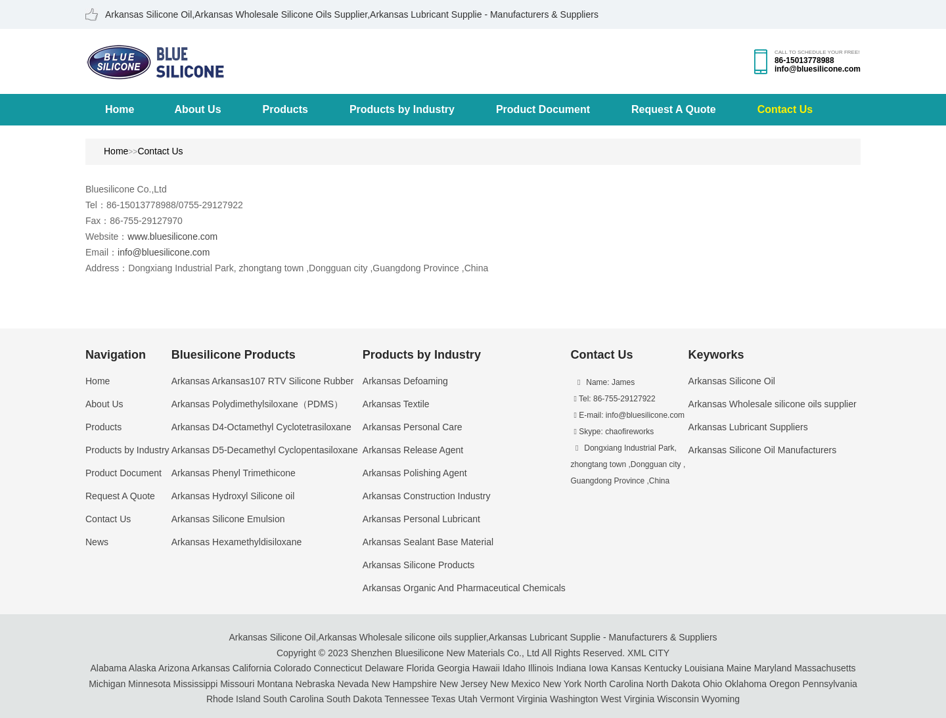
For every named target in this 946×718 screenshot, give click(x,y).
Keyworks (716, 354)
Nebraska (315, 684)
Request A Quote (673, 109)
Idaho (514, 668)
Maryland (773, 668)
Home (119, 109)
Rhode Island (233, 699)
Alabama (108, 668)
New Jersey (463, 684)
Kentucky (663, 668)
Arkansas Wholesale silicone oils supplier (402, 637)
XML (636, 653)
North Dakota (673, 684)
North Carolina (613, 684)
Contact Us (785, 109)
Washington (574, 699)
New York (562, 684)
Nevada (353, 684)
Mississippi (195, 684)
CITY (658, 653)
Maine (739, 668)
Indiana (571, 668)
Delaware (384, 668)
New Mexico (515, 684)
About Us (197, 109)
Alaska (142, 668)
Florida (420, 668)
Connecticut (338, 668)
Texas (444, 699)
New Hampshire (405, 684)
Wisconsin (678, 699)
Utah (468, 699)
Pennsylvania (830, 684)
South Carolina (293, 699)
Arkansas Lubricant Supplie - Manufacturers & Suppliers (603, 637)
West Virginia (627, 699)
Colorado (292, 668)
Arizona (173, 668)
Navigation (115, 354)
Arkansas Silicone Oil (272, 637)
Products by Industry (402, 109)
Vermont (497, 699)
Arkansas (211, 668)
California (252, 668)
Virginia (532, 699)
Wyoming (721, 699)
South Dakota (354, 699)
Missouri (237, 684)
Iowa (598, 668)
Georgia (453, 668)
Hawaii (486, 668)
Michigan (107, 684)
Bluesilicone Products (233, 354)
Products (285, 109)
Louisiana (704, 668)
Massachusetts (824, 668)
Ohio (713, 684)
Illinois (541, 668)
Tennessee (406, 699)
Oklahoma (746, 684)
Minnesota (149, 684)
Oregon (784, 684)
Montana (274, 684)
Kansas (626, 668)
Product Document (543, 109)
